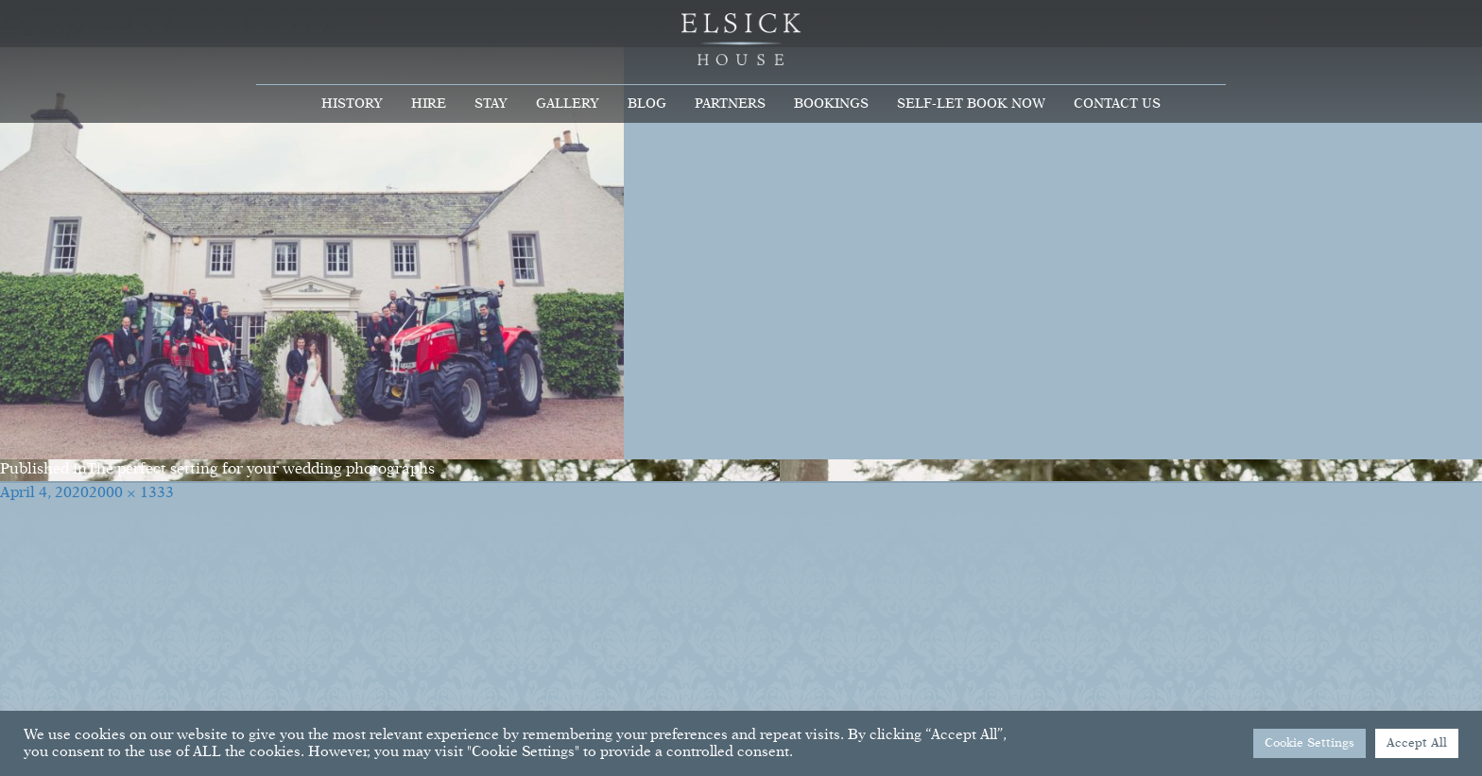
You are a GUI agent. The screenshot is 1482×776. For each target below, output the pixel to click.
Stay (491, 104)
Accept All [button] (1417, 743)
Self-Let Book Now (971, 104)
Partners (730, 104)
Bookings (831, 104)
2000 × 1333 (131, 493)
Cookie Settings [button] (1309, 743)
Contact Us (1117, 104)
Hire (428, 104)
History (352, 104)
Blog (647, 104)
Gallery (567, 104)
